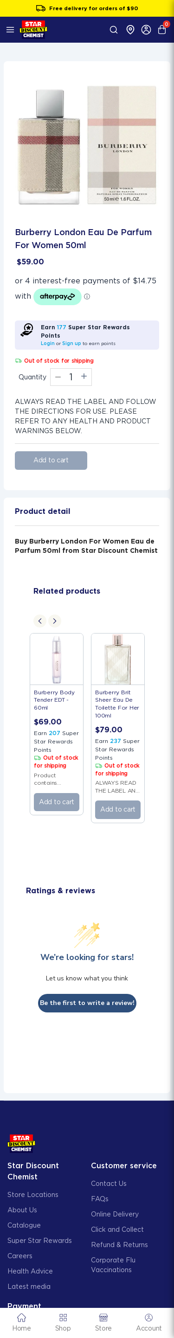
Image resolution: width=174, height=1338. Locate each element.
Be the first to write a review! (87, 1003)
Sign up (71, 343)
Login (48, 343)
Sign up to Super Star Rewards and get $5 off (87, 8)
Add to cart (51, 460)
